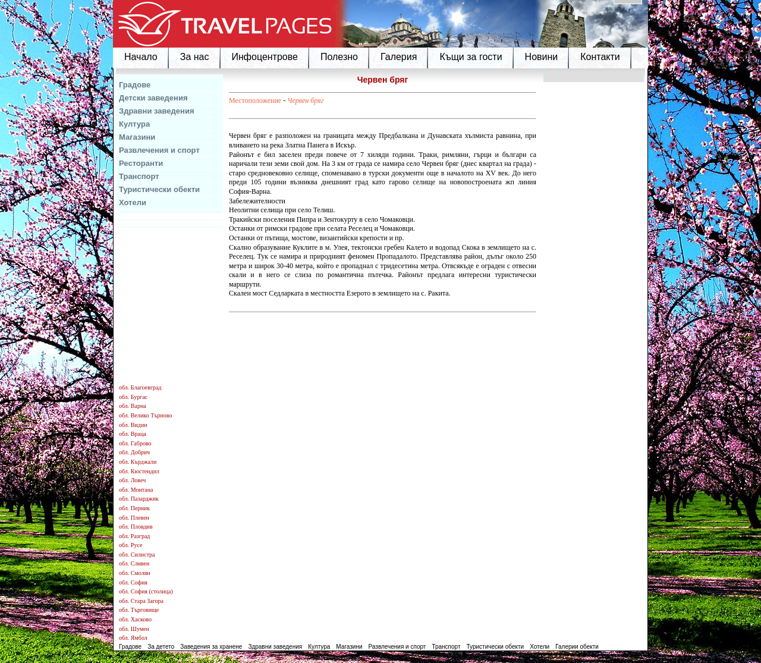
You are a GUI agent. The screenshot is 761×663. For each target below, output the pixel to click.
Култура (134, 124)
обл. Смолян (134, 573)
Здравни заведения (156, 110)
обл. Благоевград (140, 387)
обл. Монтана (136, 489)
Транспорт (139, 176)
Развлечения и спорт (159, 150)
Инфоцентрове (265, 57)
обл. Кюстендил (139, 471)
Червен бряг (305, 100)
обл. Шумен (134, 629)
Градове (134, 84)
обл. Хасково (135, 619)
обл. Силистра (137, 554)
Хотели (132, 202)
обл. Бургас (133, 397)
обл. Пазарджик (139, 498)
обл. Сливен (134, 563)
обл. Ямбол (133, 637)
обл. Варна (132, 406)
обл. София (133, 582)
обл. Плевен (134, 517)
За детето (160, 646)
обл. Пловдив (136, 526)
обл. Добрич (134, 452)
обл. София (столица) (146, 591)
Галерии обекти (577, 646)
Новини (541, 57)
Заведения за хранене (211, 646)
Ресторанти (141, 163)
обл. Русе (130, 545)
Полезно (339, 57)
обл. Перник (134, 508)
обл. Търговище (139, 610)
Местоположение (255, 100)
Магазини (137, 137)
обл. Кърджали (137, 461)
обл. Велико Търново (145, 415)
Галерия (398, 57)
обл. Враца (132, 434)
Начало (141, 57)
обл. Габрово (135, 443)
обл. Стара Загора (141, 601)
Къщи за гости (470, 57)
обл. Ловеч (132, 480)
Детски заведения (153, 97)
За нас (194, 57)
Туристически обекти (159, 189)
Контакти (600, 57)
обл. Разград (134, 536)
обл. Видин (133, 425)
